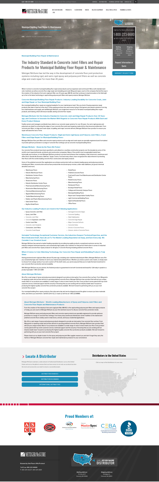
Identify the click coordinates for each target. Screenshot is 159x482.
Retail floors (72, 170)
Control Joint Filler (31, 222)
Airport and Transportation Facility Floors (81, 195)
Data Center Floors (32, 201)
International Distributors (50, 384)
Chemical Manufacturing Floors (36, 191)
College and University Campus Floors (80, 190)
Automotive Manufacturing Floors (36, 188)
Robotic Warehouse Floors (34, 173)
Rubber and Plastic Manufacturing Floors (39, 199)
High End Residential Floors (76, 201)
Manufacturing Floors (32, 178)
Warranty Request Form (124, 73)
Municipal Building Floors (76, 193)
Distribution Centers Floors (34, 175)
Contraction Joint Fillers (33, 227)
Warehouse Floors (31, 170)
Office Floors (72, 203)
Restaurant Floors (74, 185)
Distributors (103, 2)
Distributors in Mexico (49, 374)
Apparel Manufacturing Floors (35, 194)
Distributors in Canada (50, 379)
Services (94, 2)
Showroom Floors (31, 180)
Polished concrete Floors (76, 173)
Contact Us (128, 2)
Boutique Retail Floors (75, 187)
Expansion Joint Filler (38, 220)
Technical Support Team (116, 2)
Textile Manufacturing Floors (35, 196)
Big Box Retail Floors (32, 204)
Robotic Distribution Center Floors (36, 183)
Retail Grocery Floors (74, 180)
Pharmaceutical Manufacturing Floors (38, 186)
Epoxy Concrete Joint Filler (34, 212)
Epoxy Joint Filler (31, 214)
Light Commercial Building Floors (78, 198)
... (20, 472)
